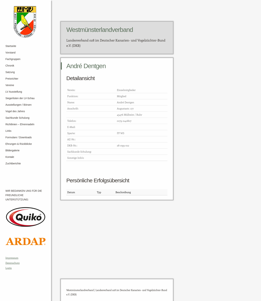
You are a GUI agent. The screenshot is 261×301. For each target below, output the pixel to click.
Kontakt (9, 156)
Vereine (9, 85)
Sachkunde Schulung (17, 117)
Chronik (9, 65)
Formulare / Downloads (18, 137)
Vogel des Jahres (15, 111)
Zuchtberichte (13, 163)
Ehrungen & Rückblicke (18, 143)
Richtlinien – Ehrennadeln (19, 124)
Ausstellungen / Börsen (18, 104)
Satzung (10, 72)
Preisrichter (11, 78)
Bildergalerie (12, 150)
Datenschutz (12, 263)
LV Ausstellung (13, 91)
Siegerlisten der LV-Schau (20, 98)
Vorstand (10, 52)
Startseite (10, 46)
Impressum (11, 258)
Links (8, 130)
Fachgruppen (12, 59)
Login (8, 268)
